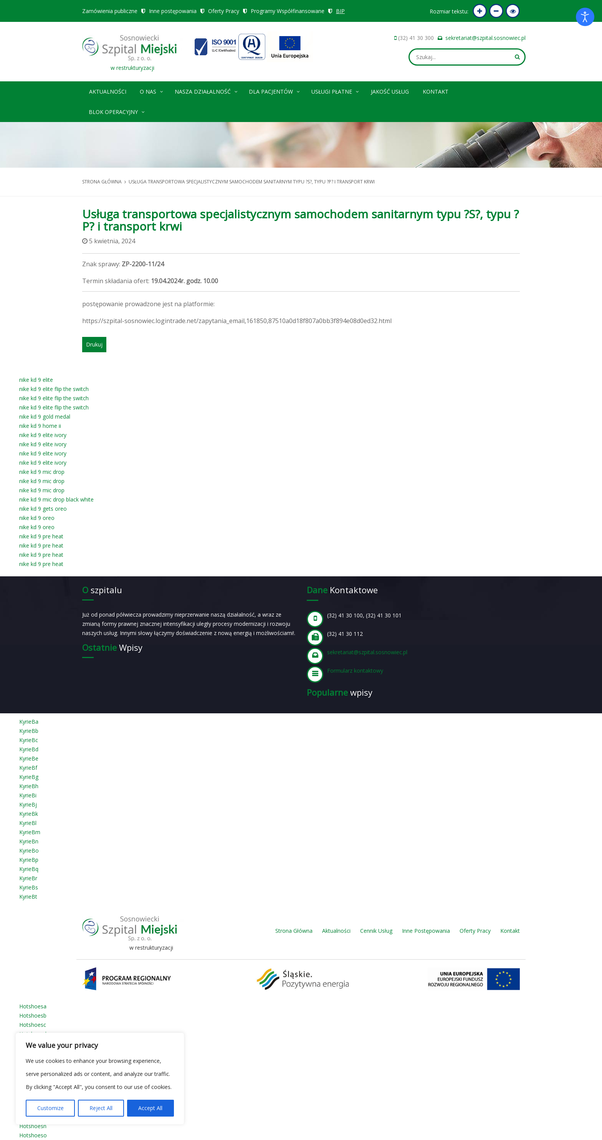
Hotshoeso (33, 1135)
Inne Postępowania (426, 930)
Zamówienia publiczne (109, 11)
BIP (340, 11)
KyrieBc (28, 740)
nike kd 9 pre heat (41, 536)
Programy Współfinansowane (287, 11)
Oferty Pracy (223, 11)
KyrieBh (28, 786)
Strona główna (102, 181)
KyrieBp (28, 859)
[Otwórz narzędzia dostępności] (585, 17)
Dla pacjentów (275, 90)
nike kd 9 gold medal (44, 416)
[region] (99, 1079)
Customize (50, 1108)
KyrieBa (28, 721)
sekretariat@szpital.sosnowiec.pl (485, 37)
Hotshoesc (32, 1024)
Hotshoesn (32, 1126)
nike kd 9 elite (36, 379)
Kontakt (435, 91)
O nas (152, 90)
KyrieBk (28, 813)
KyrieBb (28, 730)
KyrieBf (28, 767)
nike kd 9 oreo (37, 517)
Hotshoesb (32, 1015)
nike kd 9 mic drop (41, 471)
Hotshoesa (32, 1006)
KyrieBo (29, 850)
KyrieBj (28, 804)
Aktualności (107, 91)
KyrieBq (28, 869)
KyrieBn (28, 841)
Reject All (100, 1108)
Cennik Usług (376, 930)
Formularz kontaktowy (355, 670)
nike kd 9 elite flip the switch (54, 389)
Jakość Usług (390, 91)
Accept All (150, 1108)
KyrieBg (28, 776)
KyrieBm (29, 832)
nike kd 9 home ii (40, 425)
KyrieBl (27, 823)
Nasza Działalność (206, 90)
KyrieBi (27, 795)
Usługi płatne (335, 90)
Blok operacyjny (117, 110)
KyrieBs (28, 887)
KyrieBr (28, 878)
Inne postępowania (173, 11)
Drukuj (94, 344)
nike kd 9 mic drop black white (56, 499)
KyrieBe (28, 758)
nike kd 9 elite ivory (42, 435)
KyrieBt (28, 896)
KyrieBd (28, 749)
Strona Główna (294, 930)
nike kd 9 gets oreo (43, 508)
